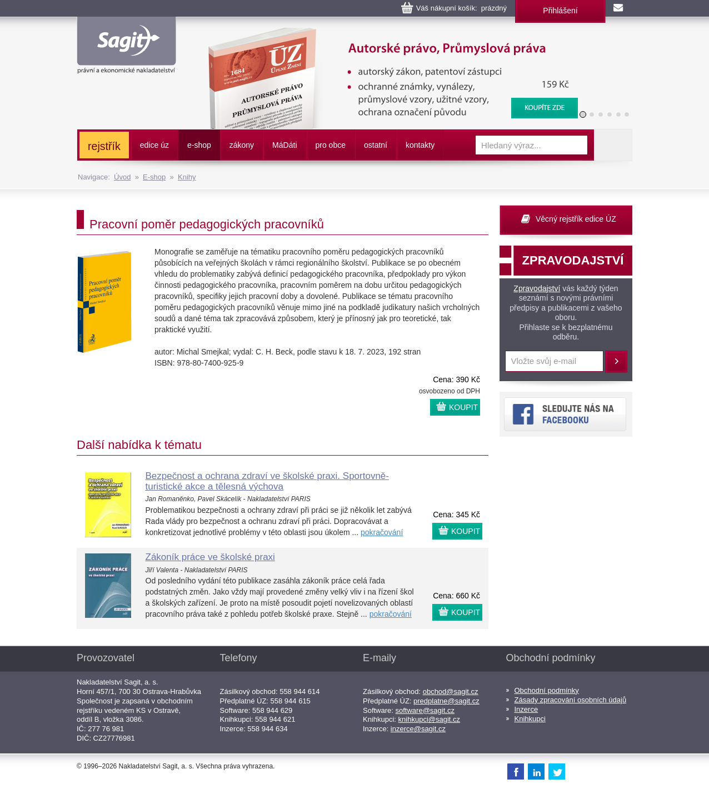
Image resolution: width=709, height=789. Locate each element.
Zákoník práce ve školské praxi (210, 557)
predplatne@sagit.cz (446, 701)
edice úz (154, 145)
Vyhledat (613, 145)
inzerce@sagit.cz (418, 729)
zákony (241, 145)
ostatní (375, 145)
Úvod (122, 177)
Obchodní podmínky (547, 690)
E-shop (154, 177)
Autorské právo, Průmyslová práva (386, 33)
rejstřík (104, 146)
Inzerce (526, 709)
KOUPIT (463, 407)
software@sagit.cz (425, 710)
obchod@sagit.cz (450, 691)
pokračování (382, 532)
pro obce (331, 145)
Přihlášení (560, 10)
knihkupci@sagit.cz (429, 719)
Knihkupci (530, 719)
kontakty (420, 145)
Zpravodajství (536, 288)
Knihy (187, 177)
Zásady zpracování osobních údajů (571, 700)
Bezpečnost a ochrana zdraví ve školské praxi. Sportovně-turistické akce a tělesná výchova (267, 481)
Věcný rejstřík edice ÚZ (576, 218)
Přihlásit (616, 361)
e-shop (199, 145)
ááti (284, 145)
